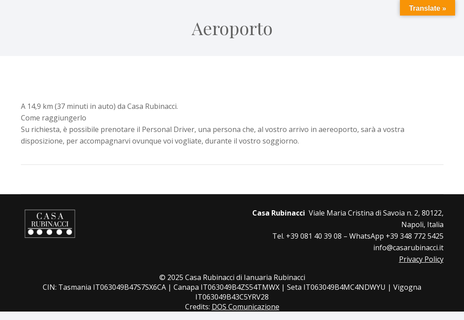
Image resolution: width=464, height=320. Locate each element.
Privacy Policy (421, 259)
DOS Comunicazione (245, 307)
